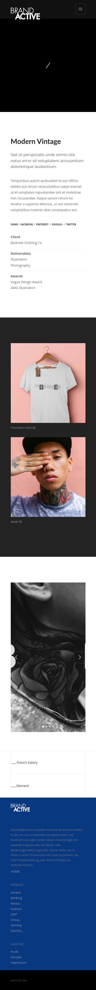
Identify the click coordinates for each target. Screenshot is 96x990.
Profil (14, 952)
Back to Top (19, 980)
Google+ (57, 224)
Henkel (16, 892)
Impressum (19, 962)
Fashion (16, 909)
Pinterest (42, 224)
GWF (14, 914)
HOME (15, 871)
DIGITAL (16, 931)
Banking (16, 898)
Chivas (15, 920)
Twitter (71, 224)
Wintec (15, 903)
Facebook (26, 224)
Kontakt (16, 957)
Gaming (16, 925)
